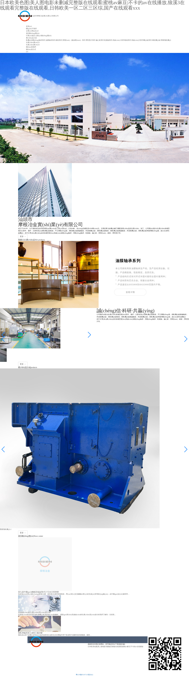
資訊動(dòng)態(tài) (32, 33)
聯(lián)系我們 (31, 47)
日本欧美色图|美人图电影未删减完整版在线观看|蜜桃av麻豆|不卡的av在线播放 (115, 647)
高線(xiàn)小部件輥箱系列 (122, 40)
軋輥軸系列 (108, 40)
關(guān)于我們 (31, 29)
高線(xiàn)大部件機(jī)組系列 (141, 40)
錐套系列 (59, 40)
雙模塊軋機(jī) (166, 40)
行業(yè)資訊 (30, 36)
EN (27, 52)
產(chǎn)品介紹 (31, 38)
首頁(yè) (29, 26)
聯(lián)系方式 (31, 49)
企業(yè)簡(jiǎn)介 (32, 31)
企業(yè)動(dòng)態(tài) (43, 36)
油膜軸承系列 (50, 40)
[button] (3, 339)
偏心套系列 (100, 40)
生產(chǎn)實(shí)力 (33, 42)
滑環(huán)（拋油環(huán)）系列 (74, 40)
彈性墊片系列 (90, 40)
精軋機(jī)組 (156, 40)
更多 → (23, 236)
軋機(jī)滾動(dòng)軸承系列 (35, 40)
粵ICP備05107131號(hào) (84, 675)
